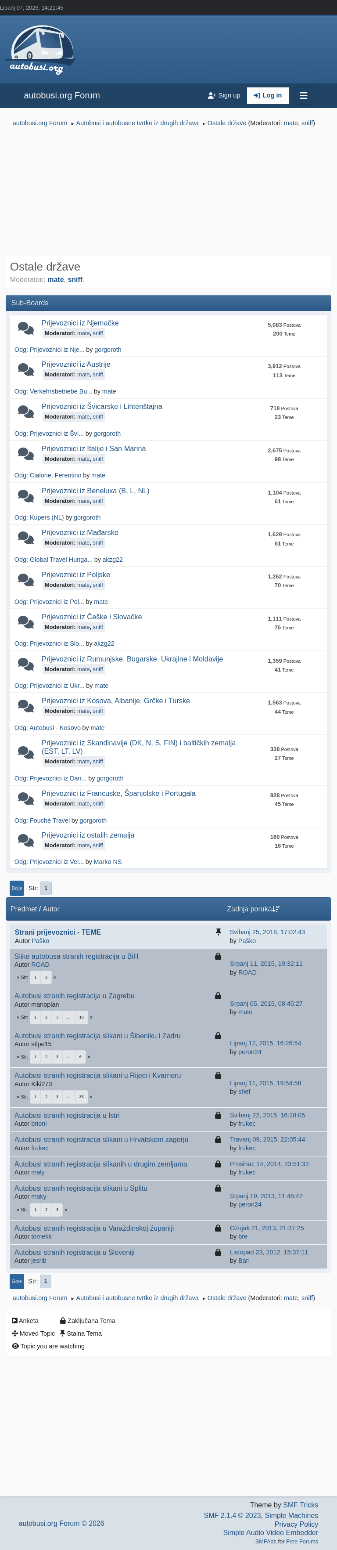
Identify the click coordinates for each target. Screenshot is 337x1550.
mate (291, 122)
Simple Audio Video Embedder (271, 1532)
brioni (39, 1123)
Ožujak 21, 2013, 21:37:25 (267, 1228)
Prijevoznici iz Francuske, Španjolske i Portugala (119, 793)
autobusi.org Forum (62, 95)
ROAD (40, 964)
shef (244, 1091)
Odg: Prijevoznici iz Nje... (49, 349)
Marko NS (108, 861)
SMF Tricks (300, 1505)
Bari (244, 1260)
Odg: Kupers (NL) (39, 517)
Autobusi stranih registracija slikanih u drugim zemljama (100, 1164)
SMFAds (265, 1541)
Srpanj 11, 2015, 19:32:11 (266, 963)
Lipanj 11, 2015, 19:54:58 (265, 1083)
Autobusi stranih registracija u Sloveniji (74, 1252)
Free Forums (302, 1541)
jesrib (38, 1260)
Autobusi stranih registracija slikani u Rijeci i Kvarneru (97, 1075)
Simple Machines (291, 1515)
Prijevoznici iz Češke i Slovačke (92, 617)
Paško (40, 940)
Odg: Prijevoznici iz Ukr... (49, 685)
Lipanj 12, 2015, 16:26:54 (265, 1043)
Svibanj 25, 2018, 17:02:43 (267, 932)
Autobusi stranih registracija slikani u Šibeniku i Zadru (97, 1036)
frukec (246, 1123)
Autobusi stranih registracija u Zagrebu (74, 996)
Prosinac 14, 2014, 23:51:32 (269, 1163)
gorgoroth (108, 349)
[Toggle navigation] (303, 96)
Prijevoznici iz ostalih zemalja (88, 835)
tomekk (41, 1236)
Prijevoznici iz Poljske (76, 574)
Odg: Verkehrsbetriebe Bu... (53, 391)
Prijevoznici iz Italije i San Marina (94, 448)
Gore (17, 1281)
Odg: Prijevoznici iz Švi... (49, 433)
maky (38, 1196)
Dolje (17, 888)
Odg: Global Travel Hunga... (53, 559)
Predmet (24, 909)
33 (81, 1097)
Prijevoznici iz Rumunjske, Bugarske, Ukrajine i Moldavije (132, 659)
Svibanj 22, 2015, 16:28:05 (267, 1115)
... (69, 1017)
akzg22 (113, 559)
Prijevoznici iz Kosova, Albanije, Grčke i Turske (116, 701)
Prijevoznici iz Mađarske (80, 532)
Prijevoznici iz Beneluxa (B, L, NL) (96, 491)
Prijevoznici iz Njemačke (80, 323)
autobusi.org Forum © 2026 (61, 1523)
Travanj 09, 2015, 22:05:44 (267, 1139)
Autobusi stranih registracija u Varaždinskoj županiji (94, 1228)
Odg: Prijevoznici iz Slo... (49, 643)
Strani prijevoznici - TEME (58, 932)
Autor (51, 909)
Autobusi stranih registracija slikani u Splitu (80, 1188)
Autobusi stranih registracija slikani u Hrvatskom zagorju (101, 1139)
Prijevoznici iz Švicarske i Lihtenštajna (102, 406)
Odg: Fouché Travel (42, 820)
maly (37, 1172)
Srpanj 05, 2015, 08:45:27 (266, 1003)
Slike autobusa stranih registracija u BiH (76, 956)
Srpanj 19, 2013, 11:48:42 (266, 1196)
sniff (307, 122)
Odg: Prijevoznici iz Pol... (49, 601)
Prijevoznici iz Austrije (76, 364)
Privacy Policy (297, 1524)
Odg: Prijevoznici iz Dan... (50, 778)
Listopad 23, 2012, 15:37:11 (269, 1252)
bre (242, 1236)
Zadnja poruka (253, 909)
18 (81, 1017)
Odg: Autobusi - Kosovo (47, 727)
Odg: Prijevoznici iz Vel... (49, 861)
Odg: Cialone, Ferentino (48, 475)
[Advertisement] (168, 192)
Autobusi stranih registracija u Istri (67, 1115)
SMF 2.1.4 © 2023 (232, 1515)
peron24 (250, 1051)
